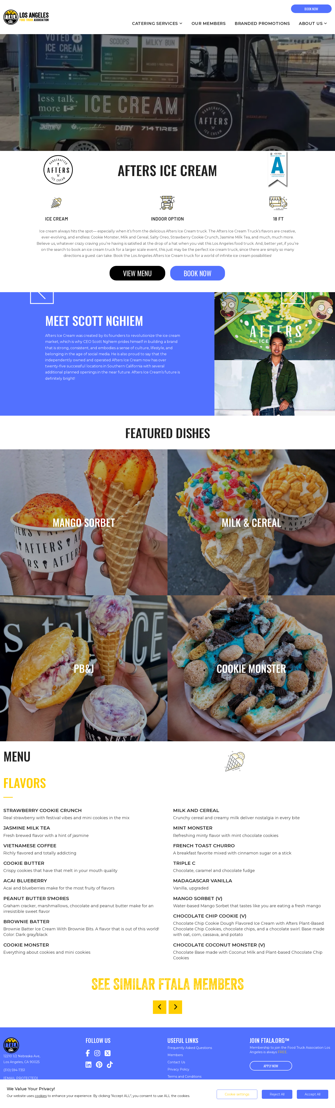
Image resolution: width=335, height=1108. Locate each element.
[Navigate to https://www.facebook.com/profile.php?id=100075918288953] (88, 1053)
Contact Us (176, 1062)
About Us (313, 23)
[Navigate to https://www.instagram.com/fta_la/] (97, 1053)
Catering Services (157, 23)
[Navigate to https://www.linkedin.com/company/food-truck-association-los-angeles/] (88, 1064)
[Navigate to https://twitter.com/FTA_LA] (107, 1053)
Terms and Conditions (184, 1077)
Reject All (277, 1094)
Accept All (312, 1094)
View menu (137, 273)
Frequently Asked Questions (190, 1048)
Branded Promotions (262, 23)
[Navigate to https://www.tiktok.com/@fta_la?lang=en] (110, 1064)
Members (175, 1055)
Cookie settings (237, 1094)
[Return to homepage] (25, 17)
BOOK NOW (311, 8)
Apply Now (271, 1065)
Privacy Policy (178, 1069)
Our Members (209, 23)
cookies (41, 1096)
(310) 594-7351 (14, 1070)
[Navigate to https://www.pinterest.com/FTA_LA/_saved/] (99, 1064)
